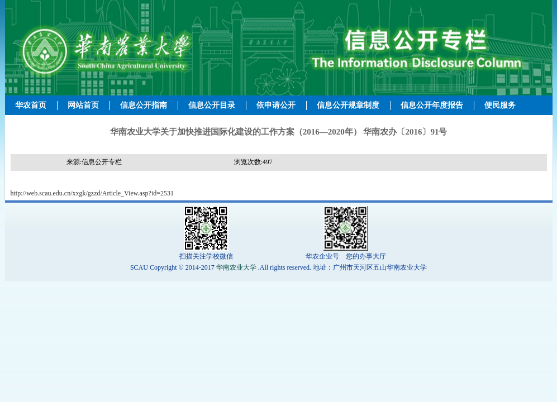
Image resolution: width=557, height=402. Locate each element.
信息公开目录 (211, 105)
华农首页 (30, 105)
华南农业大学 (236, 267)
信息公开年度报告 (432, 105)
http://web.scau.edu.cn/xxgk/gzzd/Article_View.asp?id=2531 (92, 193)
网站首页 (83, 105)
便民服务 (500, 105)
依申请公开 (276, 105)
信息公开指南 (143, 105)
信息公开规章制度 (348, 105)
